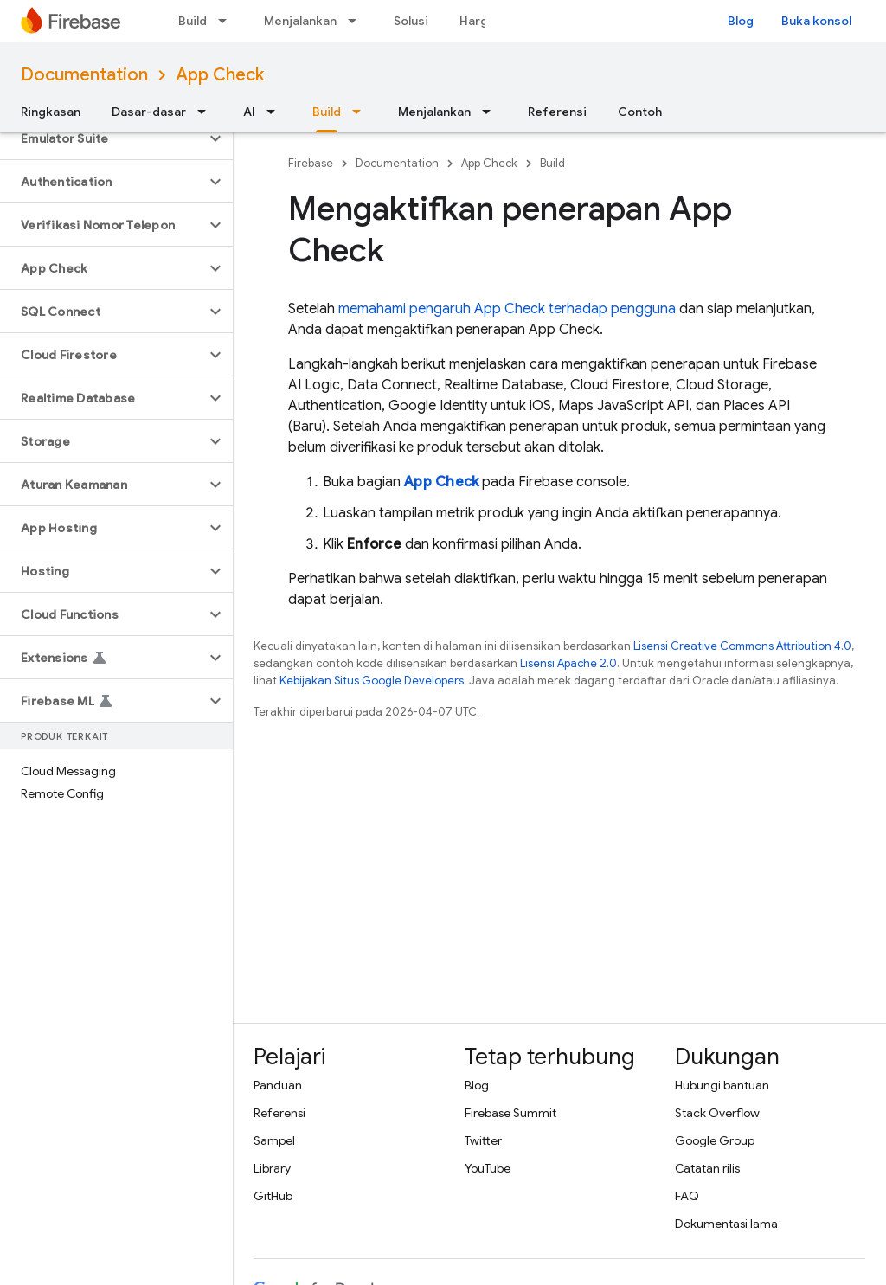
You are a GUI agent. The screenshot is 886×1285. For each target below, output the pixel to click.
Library (272, 1168)
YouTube (487, 1168)
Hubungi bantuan (722, 1085)
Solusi (411, 21)
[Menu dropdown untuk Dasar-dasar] (207, 111)
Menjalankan (300, 21)
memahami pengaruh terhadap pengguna (507, 309)
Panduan (278, 1085)
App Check (220, 75)
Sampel (274, 1140)
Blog (741, 21)
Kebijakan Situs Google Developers (371, 680)
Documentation (84, 75)
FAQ (687, 1196)
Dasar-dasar (149, 111)
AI (249, 111)
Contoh (640, 111)
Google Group (714, 1140)
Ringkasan (50, 111)
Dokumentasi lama (726, 1223)
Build (192, 21)
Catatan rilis (707, 1168)
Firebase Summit (510, 1113)
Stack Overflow (717, 1113)
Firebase (310, 163)
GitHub (273, 1196)
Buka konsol (816, 21)
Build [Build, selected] (326, 111)
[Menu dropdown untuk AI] (276, 111)
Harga (477, 21)
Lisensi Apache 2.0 (568, 663)
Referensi (557, 111)
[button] (102, 138)
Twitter (483, 1140)
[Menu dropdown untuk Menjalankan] (357, 21)
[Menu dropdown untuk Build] (227, 21)
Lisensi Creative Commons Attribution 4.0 (742, 646)
